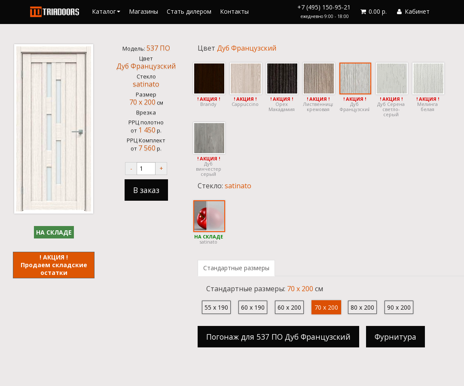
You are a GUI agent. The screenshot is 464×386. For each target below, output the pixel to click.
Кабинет (412, 11)
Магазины (143, 11)
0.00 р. (373, 11)
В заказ (146, 190)
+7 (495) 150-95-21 (324, 11)
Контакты (234, 11)
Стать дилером (189, 11)
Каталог (106, 11)
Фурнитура (395, 337)
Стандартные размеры (236, 268)
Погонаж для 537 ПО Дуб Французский (278, 337)
